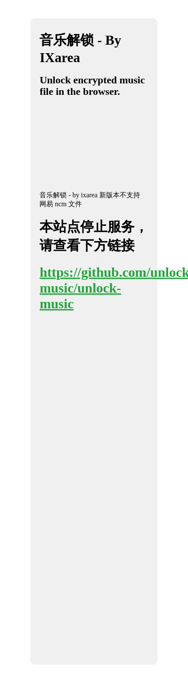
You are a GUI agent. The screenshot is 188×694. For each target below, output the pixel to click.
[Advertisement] (85, 148)
